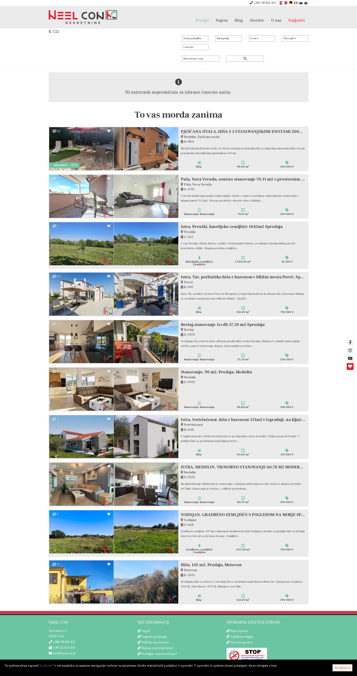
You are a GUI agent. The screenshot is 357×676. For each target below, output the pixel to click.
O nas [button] (276, 20)
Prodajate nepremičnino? (159, 654)
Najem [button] (222, 20)
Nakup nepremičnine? (157, 648)
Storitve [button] (257, 20)
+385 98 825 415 (263, 3)
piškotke (47, 666)
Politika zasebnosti (155, 642)
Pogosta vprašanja (153, 637)
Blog (239, 20)
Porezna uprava (241, 642)
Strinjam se (342, 668)
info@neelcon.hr (62, 653)
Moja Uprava (239, 631)
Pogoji (145, 631)
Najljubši (296, 20)
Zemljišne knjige (241, 637)
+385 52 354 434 (62, 648)
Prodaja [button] (202, 20)
